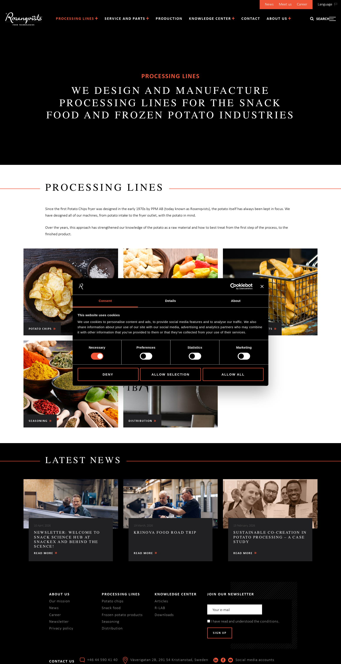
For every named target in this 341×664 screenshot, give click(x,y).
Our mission (59, 601)
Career (302, 4)
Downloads (164, 615)
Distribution (112, 628)
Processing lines (75, 19)
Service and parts (125, 19)
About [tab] (236, 301)
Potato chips (113, 601)
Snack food (111, 608)
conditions (269, 621)
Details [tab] (170, 301)
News (269, 4)
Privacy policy (61, 628)
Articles (161, 601)
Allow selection (171, 374)
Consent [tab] (105, 301)
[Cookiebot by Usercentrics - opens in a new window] (233, 286)
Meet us (285, 4)
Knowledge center (210, 19)
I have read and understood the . (243, 621)
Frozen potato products (122, 615)
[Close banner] (262, 286)
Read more (43, 553)
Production (169, 19)
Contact (250, 19)
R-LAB (160, 608)
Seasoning (110, 622)
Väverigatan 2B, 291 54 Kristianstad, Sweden (169, 660)
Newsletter (59, 622)
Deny (108, 374)
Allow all (233, 374)
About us (277, 19)
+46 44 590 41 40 (102, 660)
